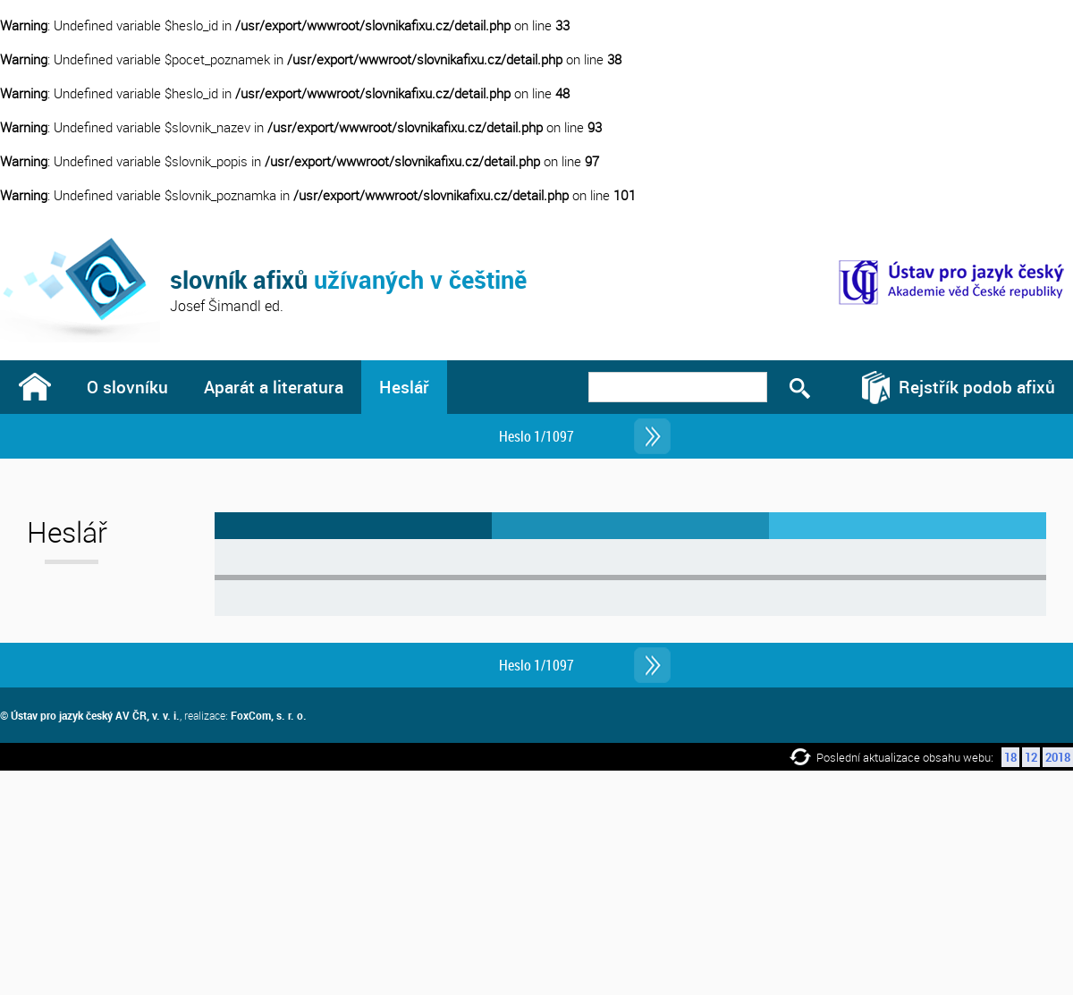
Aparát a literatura (273, 386)
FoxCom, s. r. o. (269, 715)
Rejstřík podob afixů (977, 386)
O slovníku (127, 386)
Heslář (404, 386)
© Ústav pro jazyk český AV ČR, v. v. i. (90, 715)
